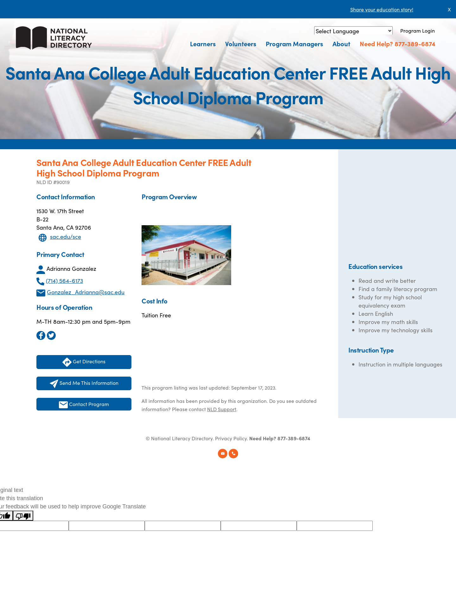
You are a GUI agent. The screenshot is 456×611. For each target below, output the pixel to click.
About (341, 43)
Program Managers (294, 43)
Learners (203, 43)
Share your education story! (381, 9)
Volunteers (240, 43)
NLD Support (221, 408)
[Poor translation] (23, 516)
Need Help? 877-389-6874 (397, 43)
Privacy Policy (231, 438)
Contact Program (84, 404)
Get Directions (83, 362)
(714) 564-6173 (64, 280)
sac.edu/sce (65, 236)
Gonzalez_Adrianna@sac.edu (85, 292)
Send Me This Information (84, 383)
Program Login (417, 30)
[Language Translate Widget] (353, 30)
